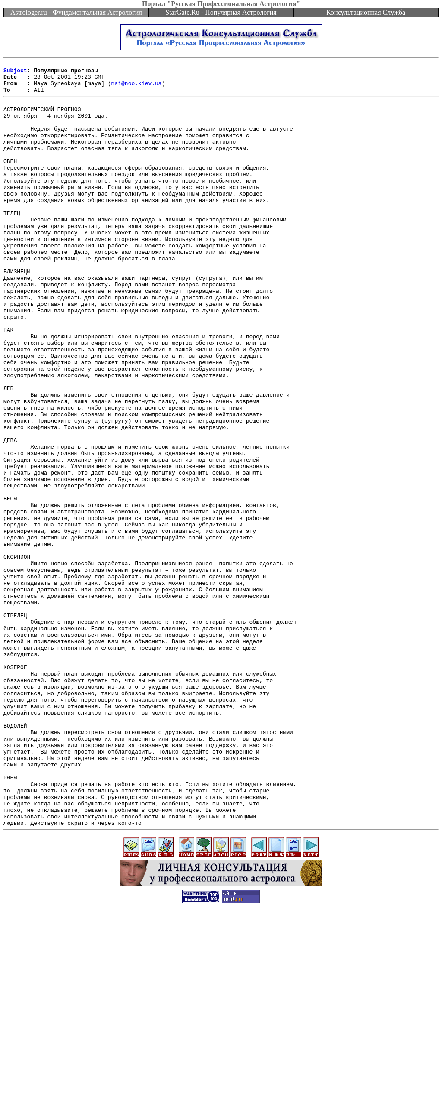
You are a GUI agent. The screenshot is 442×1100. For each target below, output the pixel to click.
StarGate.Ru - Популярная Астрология (220, 12)
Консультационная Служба (365, 12)
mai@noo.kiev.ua (136, 88)
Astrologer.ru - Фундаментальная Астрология (76, 12)
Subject (15, 73)
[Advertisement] (221, 1080)
